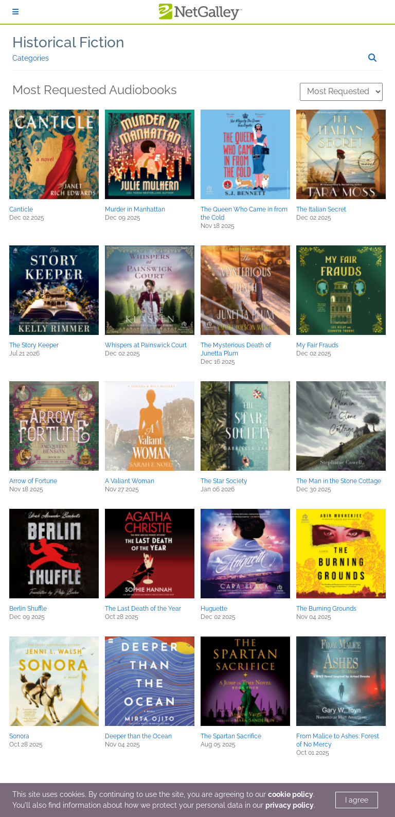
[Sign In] (15, 11)
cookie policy (290, 794)
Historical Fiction (68, 42)
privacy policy (289, 805)
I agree (356, 800)
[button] (54, 154)
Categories (30, 58)
